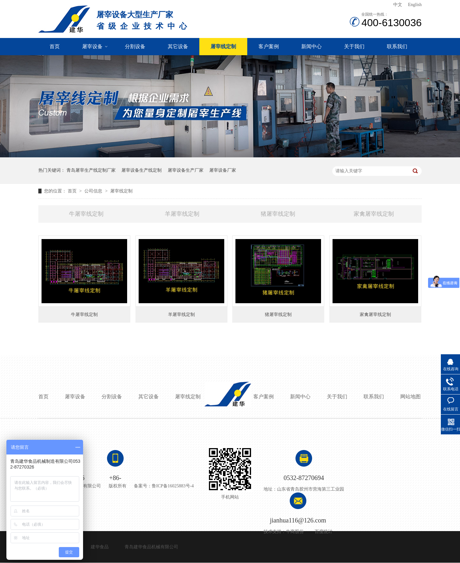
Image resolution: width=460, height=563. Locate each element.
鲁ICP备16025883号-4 (173, 486)
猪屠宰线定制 (278, 214)
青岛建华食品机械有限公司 (151, 546)
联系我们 (397, 46)
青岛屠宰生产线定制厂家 (91, 170)
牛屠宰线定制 (86, 214)
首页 (55, 46)
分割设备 (135, 46)
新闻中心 (311, 46)
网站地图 (410, 396)
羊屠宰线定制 (182, 214)
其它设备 (178, 46)
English (415, 4)
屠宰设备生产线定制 (141, 170)
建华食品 (100, 546)
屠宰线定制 (223, 46)
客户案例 (268, 46)
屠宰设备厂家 (222, 170)
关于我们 (354, 46)
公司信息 (93, 191)
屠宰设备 (92, 46)
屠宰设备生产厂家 (185, 170)
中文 (397, 4)
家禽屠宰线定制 (374, 214)
